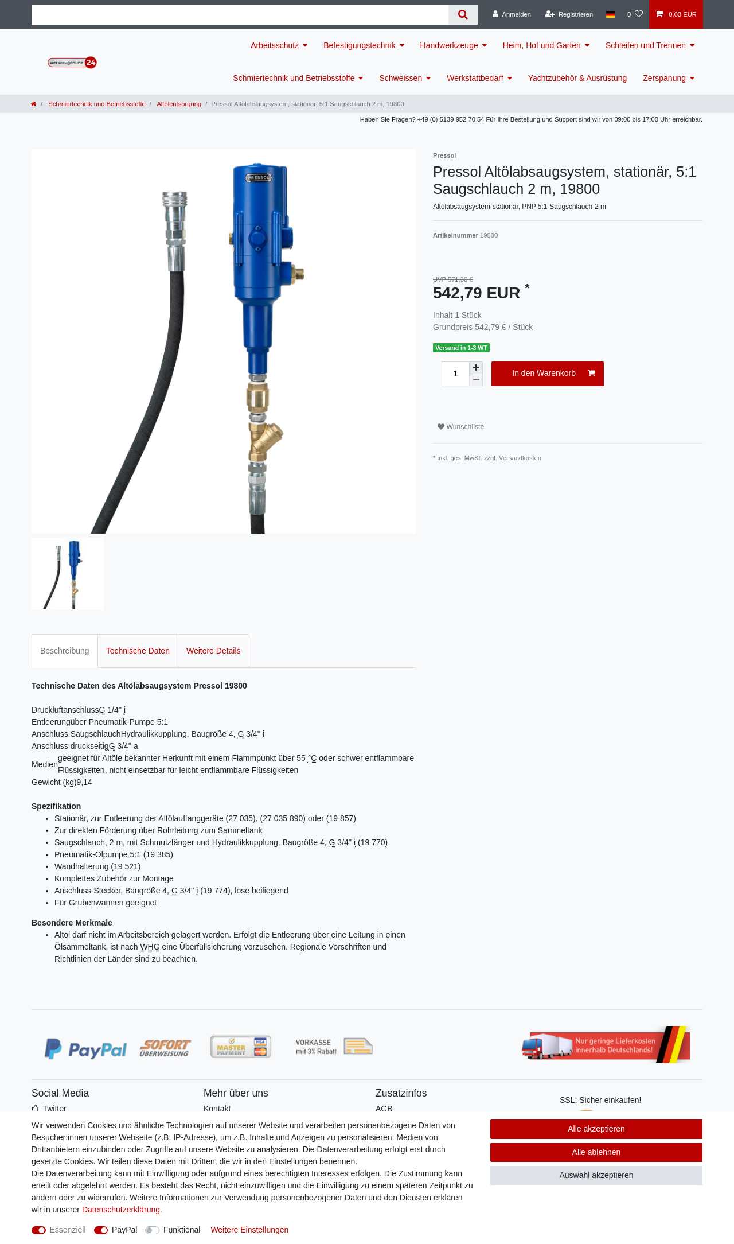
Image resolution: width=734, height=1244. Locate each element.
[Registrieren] (569, 14)
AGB (384, 1108)
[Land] (609, 14)
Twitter (54, 1108)
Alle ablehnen (596, 1152)
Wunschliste (461, 427)
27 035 (240, 818)
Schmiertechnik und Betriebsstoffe (293, 78)
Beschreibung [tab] (64, 650)
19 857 (341, 818)
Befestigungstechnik (359, 45)
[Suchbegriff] (240, 15)
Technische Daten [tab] (138, 650)
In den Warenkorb (553, 373)
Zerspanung (664, 78)
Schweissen (400, 78)
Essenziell (68, 1229)
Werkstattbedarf (475, 78)
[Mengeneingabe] (455, 373)
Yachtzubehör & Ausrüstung (577, 78)
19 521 (126, 866)
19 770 (373, 842)
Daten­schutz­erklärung (121, 1209)
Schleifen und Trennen (646, 45)
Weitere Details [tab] (213, 650)
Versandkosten (520, 457)
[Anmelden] (511, 14)
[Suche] (463, 15)
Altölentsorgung (178, 103)
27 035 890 (283, 818)
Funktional (182, 1229)
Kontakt (217, 1108)
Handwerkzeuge (449, 45)
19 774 (215, 890)
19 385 (158, 854)
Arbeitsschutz (275, 45)
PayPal (124, 1229)
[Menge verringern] (476, 380)
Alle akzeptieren (596, 1128)
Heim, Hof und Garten (542, 45)
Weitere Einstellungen (249, 1229)
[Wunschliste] (635, 14)
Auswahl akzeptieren (596, 1175)
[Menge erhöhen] (476, 367)
